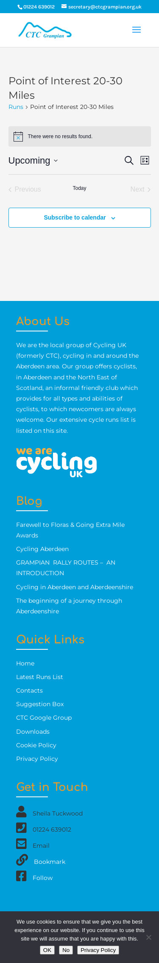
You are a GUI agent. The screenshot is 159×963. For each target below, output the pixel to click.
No (66, 950)
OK (47, 950)
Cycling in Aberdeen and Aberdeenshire (74, 587)
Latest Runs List (39, 677)
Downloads (33, 731)
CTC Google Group (44, 717)
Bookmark (49, 861)
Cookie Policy (36, 745)
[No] (148, 937)
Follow (43, 877)
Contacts (29, 690)
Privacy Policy (37, 759)
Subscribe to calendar (75, 217)
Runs (15, 107)
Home (25, 663)
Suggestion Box (40, 704)
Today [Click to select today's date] (79, 188)
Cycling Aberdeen (42, 549)
